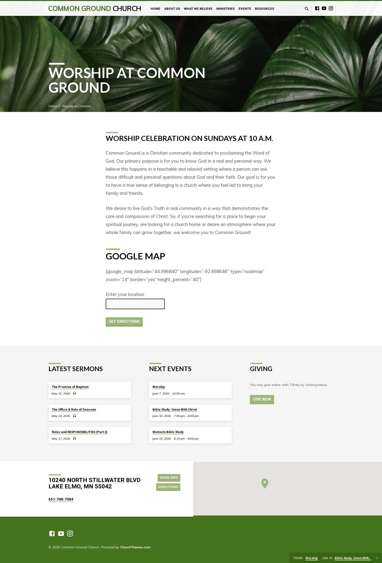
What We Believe (198, 8)
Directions (167, 487)
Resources (264, 8)
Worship (159, 387)
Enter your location (125, 294)
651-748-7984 (60, 499)
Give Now (262, 399)
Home (155, 8)
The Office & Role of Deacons (74, 409)
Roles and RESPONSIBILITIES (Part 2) (79, 432)
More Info (168, 477)
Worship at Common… (77, 106)
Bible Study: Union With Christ (175, 409)
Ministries (225, 8)
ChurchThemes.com (135, 547)
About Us (172, 8)
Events (245, 8)
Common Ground (94, 8)
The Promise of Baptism (70, 387)
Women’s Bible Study (168, 432)
